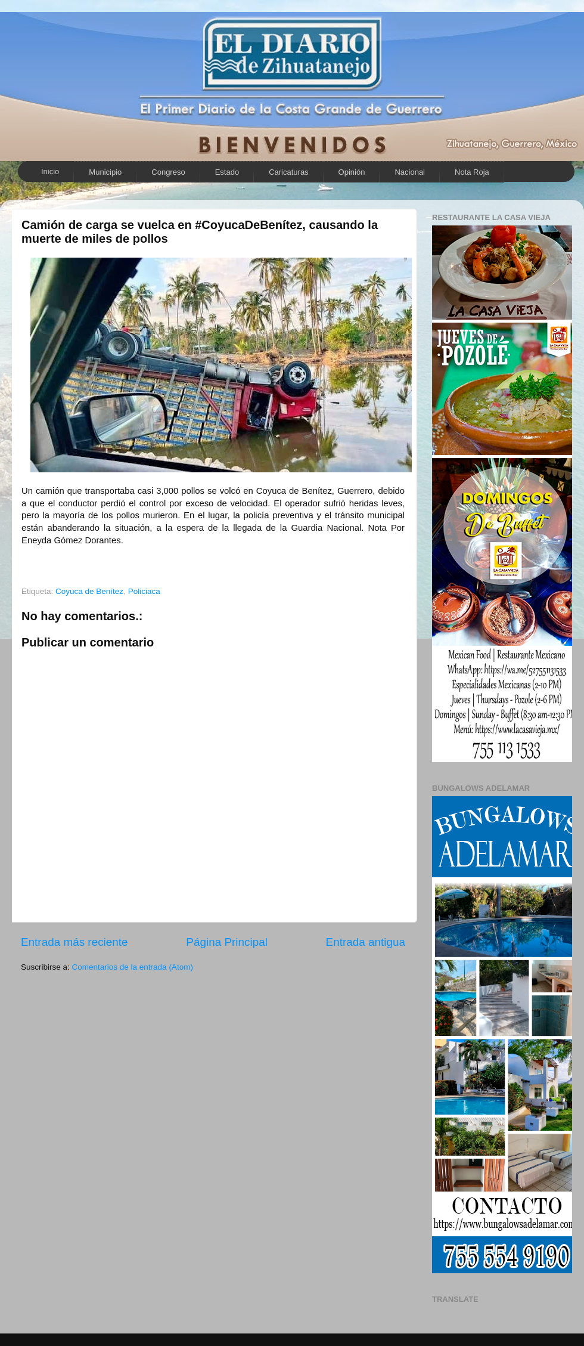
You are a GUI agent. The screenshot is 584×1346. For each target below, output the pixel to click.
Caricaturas (288, 172)
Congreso (168, 172)
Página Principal (227, 942)
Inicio (50, 171)
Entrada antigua (365, 942)
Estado (227, 172)
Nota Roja (472, 172)
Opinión (351, 172)
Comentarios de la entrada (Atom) (132, 967)
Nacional (409, 172)
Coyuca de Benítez (89, 591)
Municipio (105, 172)
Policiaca (144, 591)
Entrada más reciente (74, 942)
